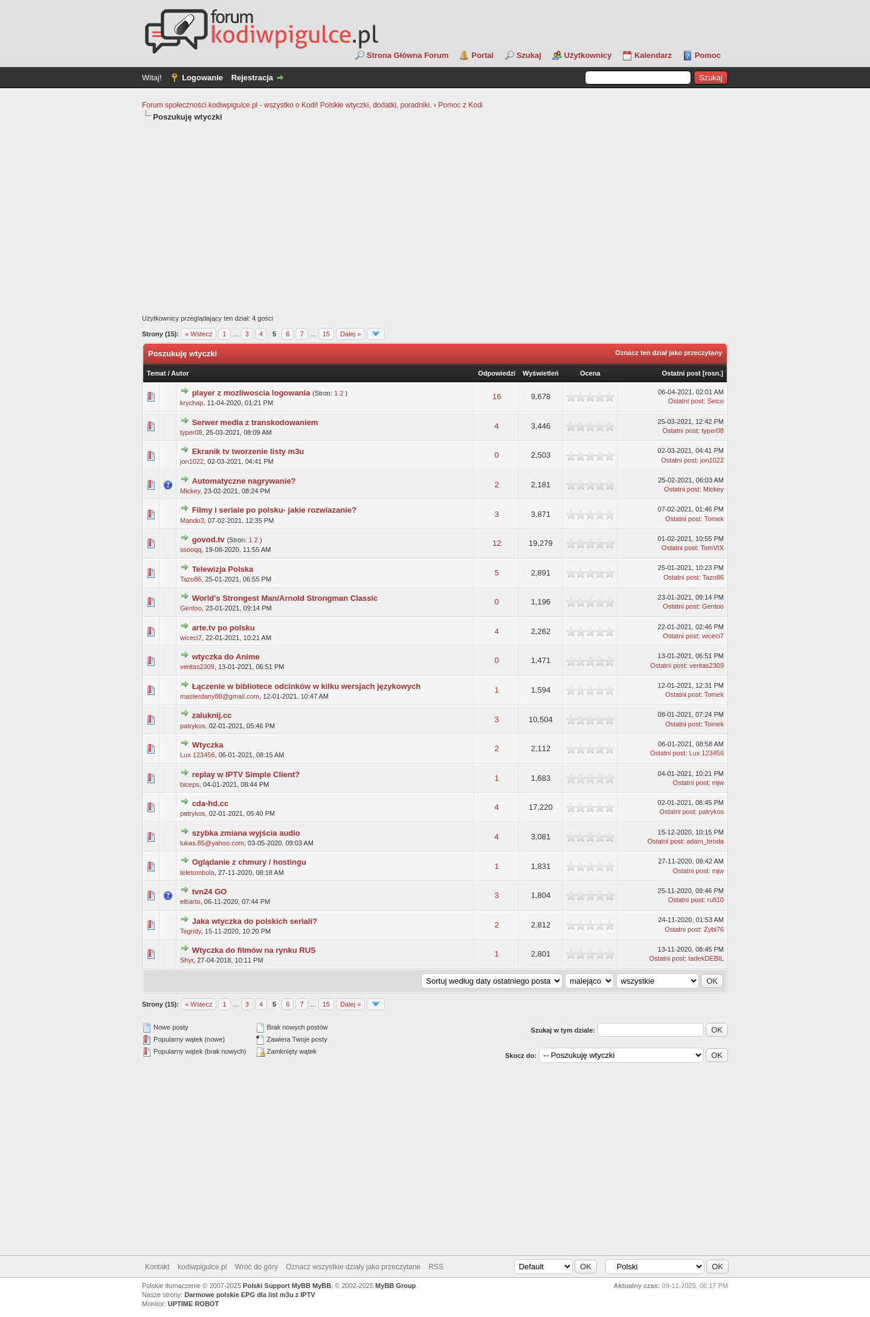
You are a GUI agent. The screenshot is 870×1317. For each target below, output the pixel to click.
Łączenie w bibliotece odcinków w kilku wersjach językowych (306, 686)
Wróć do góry (256, 1267)
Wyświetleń (541, 373)
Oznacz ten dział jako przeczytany (668, 352)
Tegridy (190, 931)
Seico (715, 401)
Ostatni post (681, 373)
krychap (192, 402)
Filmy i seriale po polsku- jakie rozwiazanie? (274, 509)
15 (326, 334)
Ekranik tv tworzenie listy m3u (248, 451)
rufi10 (715, 899)
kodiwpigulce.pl (202, 1267)
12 (496, 543)
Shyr (186, 960)
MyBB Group (395, 1285)
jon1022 (192, 461)
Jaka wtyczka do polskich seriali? (254, 921)
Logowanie (202, 77)
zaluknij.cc (212, 715)
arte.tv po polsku (223, 627)
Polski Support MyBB (277, 1285)
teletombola (197, 872)
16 (496, 396)
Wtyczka (208, 744)
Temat (156, 373)
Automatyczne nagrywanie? (244, 480)
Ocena (590, 373)
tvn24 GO (209, 891)
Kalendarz (653, 55)
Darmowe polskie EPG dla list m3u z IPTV (249, 1294)
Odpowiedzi (496, 373)
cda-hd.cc (210, 803)
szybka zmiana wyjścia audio (246, 833)
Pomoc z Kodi (460, 105)
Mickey (190, 491)
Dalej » (350, 334)
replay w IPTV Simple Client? (246, 774)
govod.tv (208, 539)
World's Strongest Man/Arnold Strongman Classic (285, 598)
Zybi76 (714, 929)
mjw (718, 782)
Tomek (714, 518)
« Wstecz (198, 334)
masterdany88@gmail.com (219, 696)
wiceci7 (191, 637)
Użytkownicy (588, 55)
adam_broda (705, 841)
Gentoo (191, 608)
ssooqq (190, 549)
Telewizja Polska (223, 569)
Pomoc (708, 55)
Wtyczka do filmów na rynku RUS (254, 950)
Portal (482, 55)
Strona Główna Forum (408, 55)
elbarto (190, 901)
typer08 (191, 432)
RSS (435, 1267)
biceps (189, 784)
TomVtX (712, 547)
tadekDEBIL (706, 958)
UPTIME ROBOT (193, 1303)
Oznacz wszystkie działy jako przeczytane (353, 1267)
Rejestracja (252, 77)
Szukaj (529, 55)
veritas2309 (197, 666)
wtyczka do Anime (226, 656)
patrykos (192, 725)
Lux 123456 (197, 754)
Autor (179, 373)
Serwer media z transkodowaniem (255, 422)
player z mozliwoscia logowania (251, 392)
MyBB (321, 1285)
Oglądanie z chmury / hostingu (249, 862)
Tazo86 (190, 579)
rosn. (712, 373)
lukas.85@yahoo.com (212, 843)
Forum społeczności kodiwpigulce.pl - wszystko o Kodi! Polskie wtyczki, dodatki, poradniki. (287, 105)
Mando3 (192, 520)
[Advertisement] (435, 218)
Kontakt (157, 1267)
